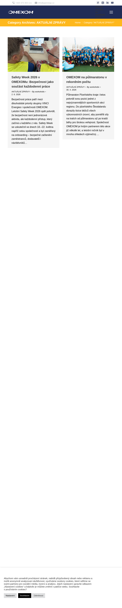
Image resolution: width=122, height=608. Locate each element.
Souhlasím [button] (24, 595)
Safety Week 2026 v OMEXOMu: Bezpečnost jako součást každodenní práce (33, 81)
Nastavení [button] (10, 595)
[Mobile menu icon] (111, 12)
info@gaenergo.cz (44, 2)
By (38, 91)
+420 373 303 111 (22, 2)
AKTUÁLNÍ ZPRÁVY (21, 91)
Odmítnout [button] (38, 595)
